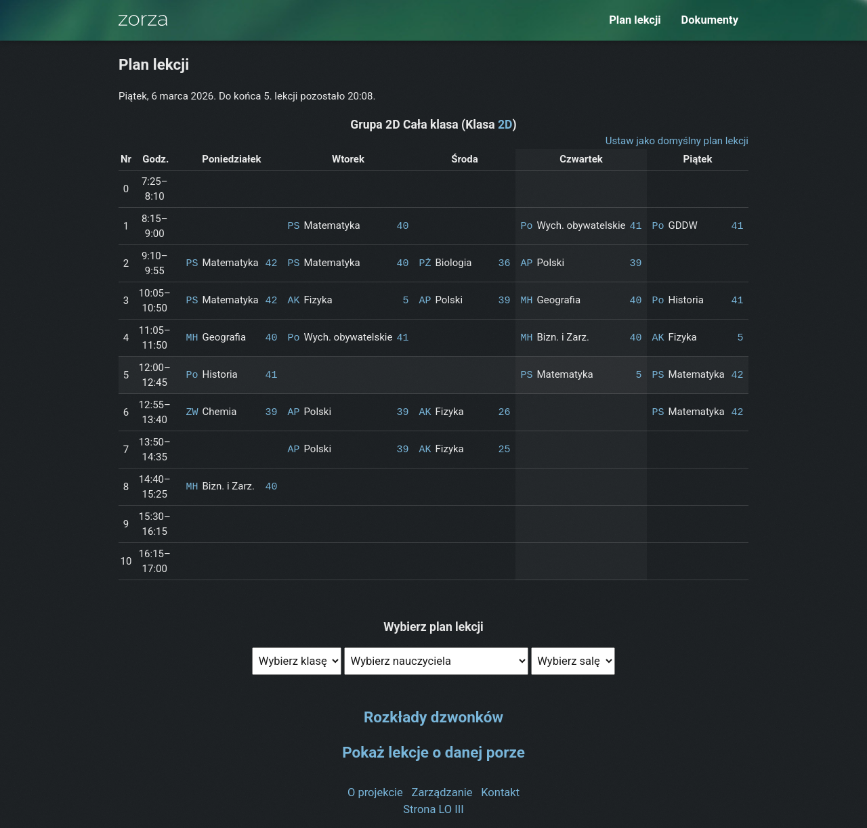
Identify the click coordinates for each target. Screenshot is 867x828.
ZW (192, 412)
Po (526, 226)
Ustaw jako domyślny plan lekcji (677, 141)
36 (504, 263)
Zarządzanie (442, 792)
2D (505, 124)
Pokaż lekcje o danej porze (433, 752)
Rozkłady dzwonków (433, 717)
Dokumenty (709, 20)
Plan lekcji (634, 20)
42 (271, 263)
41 (635, 226)
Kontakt (500, 792)
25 (504, 449)
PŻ (425, 263)
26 (504, 412)
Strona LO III (433, 808)
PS (293, 226)
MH (526, 300)
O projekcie (375, 792)
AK (293, 300)
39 (635, 263)
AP (526, 263)
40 (402, 226)
